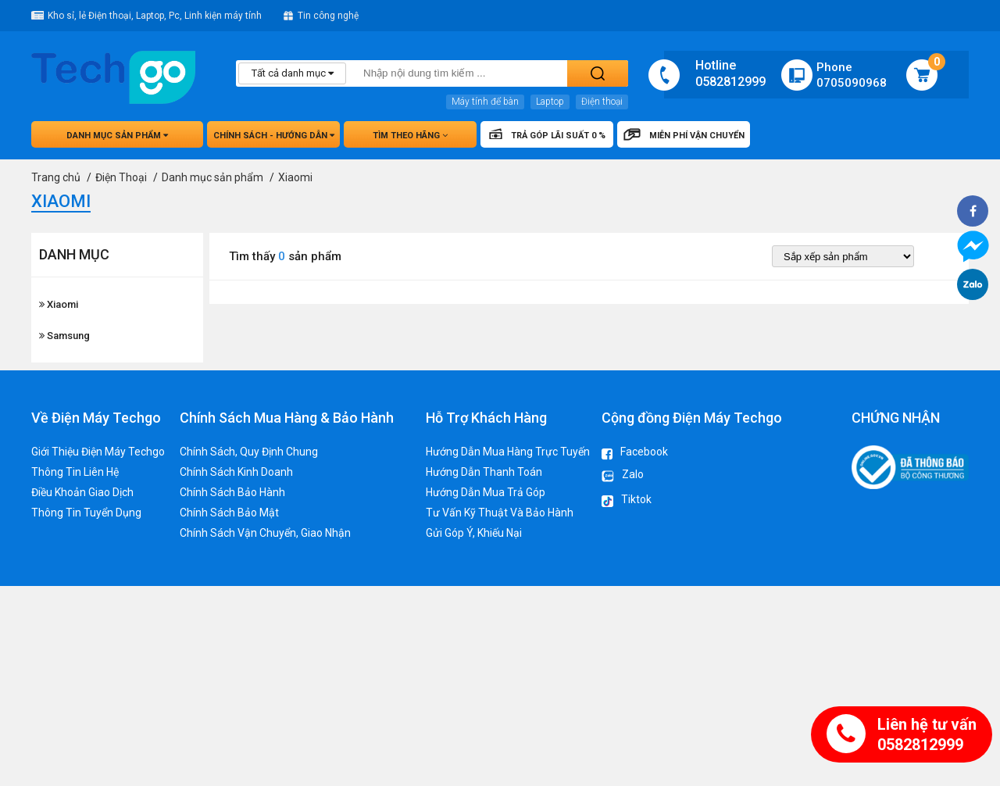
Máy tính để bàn (485, 101)
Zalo (623, 476)
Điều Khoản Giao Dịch (82, 492)
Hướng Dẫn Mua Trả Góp (485, 492)
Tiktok (627, 501)
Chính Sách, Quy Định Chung (249, 451)
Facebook (635, 452)
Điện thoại (602, 101)
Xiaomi (58, 304)
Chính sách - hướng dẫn (273, 135)
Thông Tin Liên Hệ (75, 472)
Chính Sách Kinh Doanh (236, 472)
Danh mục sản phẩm (117, 135)
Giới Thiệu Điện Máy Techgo (98, 451)
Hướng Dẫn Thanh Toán (484, 472)
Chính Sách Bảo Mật (229, 512)
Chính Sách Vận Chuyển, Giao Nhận (265, 533)
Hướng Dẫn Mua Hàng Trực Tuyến (508, 451)
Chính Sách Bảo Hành (232, 492)
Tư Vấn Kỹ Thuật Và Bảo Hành (499, 512)
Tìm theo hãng (410, 135)
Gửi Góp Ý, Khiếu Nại (474, 533)
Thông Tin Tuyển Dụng (86, 512)
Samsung (64, 335)
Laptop (550, 101)
